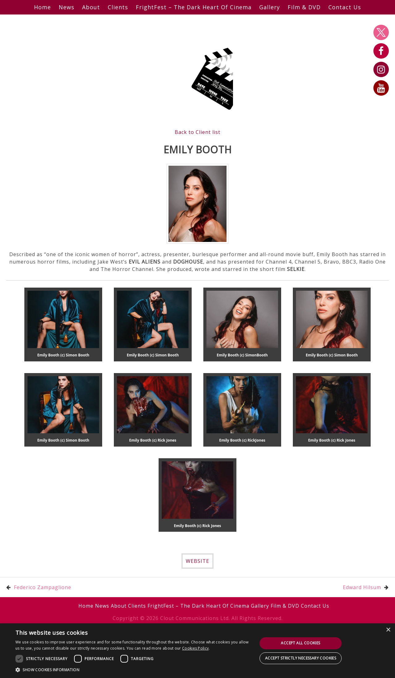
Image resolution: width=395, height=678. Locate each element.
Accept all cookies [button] (300, 643)
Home (42, 7)
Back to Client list (197, 132)
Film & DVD (304, 7)
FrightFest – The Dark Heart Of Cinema (194, 7)
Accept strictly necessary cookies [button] (300, 658)
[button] (132, 669)
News (66, 7)
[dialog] (197, 650)
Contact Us (344, 7)
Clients (118, 7)
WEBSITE (197, 561)
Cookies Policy (195, 648)
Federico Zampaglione (42, 587)
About (91, 7)
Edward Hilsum (362, 587)
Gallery (269, 7)
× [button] (388, 630)
